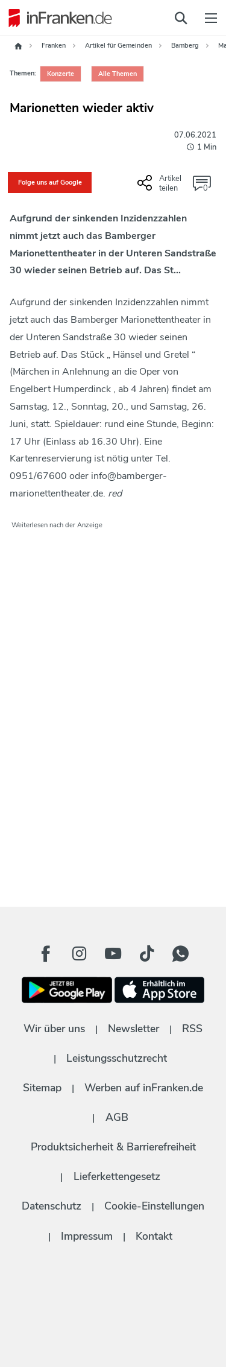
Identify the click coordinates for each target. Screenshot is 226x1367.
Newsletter (133, 1028)
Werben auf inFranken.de (143, 1087)
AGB (116, 1117)
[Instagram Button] (79, 953)
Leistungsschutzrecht (116, 1058)
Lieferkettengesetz (117, 1176)
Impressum (87, 1236)
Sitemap (42, 1087)
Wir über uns (54, 1028)
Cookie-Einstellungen (154, 1206)
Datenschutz (51, 1206)
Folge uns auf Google (50, 182)
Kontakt (154, 1236)
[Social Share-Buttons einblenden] (161, 187)
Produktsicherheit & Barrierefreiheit (113, 1147)
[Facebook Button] (45, 953)
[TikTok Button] (147, 953)
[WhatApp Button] (180, 953)
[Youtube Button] (113, 953)
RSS (192, 1028)
